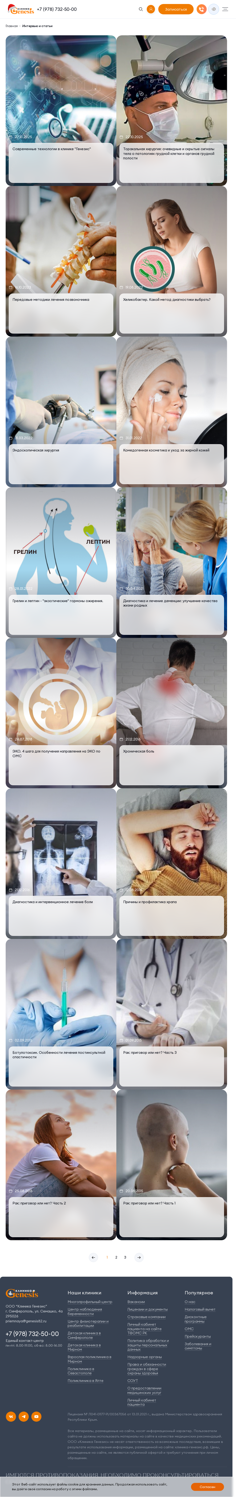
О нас (190, 1302)
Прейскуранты (198, 1336)
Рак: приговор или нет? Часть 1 (149, 1203)
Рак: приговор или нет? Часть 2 (39, 1203)
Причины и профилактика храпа (150, 902)
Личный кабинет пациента (141, 1402)
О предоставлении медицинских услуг (144, 1390)
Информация (142, 1293)
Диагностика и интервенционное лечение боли (52, 902)
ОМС (189, 1329)
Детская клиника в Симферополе (84, 1335)
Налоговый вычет (200, 1309)
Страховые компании (146, 1317)
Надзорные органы (144, 1357)
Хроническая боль (138, 751)
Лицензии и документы (147, 1309)
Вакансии (136, 1302)
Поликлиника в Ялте (85, 1380)
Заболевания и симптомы (198, 1346)
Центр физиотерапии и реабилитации (88, 1323)
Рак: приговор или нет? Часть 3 (150, 1052)
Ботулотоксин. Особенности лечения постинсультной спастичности (58, 1054)
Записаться (176, 9)
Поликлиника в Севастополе (81, 1371)
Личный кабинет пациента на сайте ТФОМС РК (144, 1328)
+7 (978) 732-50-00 (57, 9)
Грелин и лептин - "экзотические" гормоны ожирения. (57, 601)
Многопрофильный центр (90, 1302)
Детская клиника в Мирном (84, 1347)
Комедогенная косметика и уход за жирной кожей (166, 450)
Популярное (199, 1293)
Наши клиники (84, 1293)
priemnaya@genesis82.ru (26, 1321)
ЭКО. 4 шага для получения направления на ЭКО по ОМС (56, 753)
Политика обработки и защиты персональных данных (148, 1345)
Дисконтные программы (196, 1319)
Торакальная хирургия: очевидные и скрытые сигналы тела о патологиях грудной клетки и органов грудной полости (168, 153)
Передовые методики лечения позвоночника (50, 299)
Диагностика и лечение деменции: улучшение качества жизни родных (170, 603)
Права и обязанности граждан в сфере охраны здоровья (146, 1368)
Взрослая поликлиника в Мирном (89, 1359)
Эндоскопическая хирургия (35, 450)
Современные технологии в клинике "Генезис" (51, 149)
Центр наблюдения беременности (85, 1311)
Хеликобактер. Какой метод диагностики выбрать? (167, 299)
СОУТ (132, 1380)
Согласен (207, 1487)
